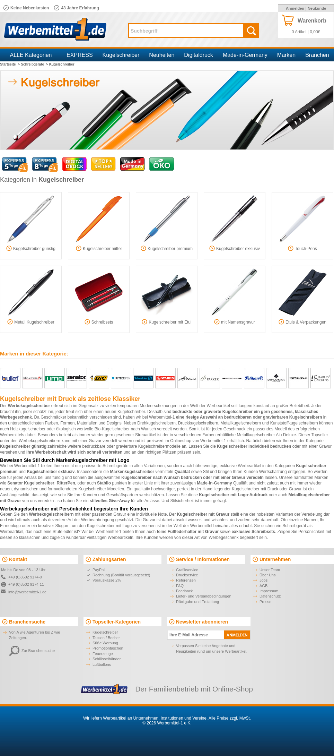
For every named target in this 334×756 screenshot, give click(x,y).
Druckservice (187, 575)
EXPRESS (80, 55)
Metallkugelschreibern (240, 423)
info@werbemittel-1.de (27, 592)
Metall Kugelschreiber (30, 322)
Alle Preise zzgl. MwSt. (230, 718)
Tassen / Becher (106, 638)
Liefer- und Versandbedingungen (203, 596)
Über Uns (267, 575)
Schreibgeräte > (34, 64)
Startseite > (10, 64)
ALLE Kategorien (31, 55)
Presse (265, 602)
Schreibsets (99, 322)
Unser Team (270, 570)
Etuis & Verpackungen (302, 322)
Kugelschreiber (121, 55)
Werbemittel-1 (162, 417)
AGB (263, 586)
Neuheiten (161, 55)
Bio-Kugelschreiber (112, 429)
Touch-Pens (302, 248)
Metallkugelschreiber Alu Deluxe (266, 434)
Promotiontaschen (108, 648)
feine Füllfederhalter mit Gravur (188, 531)
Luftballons (102, 664)
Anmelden (295, 8)
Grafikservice (187, 570)
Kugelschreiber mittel (99, 248)
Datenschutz (270, 596)
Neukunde (317, 8)
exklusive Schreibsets (253, 531)
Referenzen (186, 580)
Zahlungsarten (109, 559)
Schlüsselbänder (107, 659)
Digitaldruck (198, 55)
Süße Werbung (105, 643)
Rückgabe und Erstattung (197, 602)
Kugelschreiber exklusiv (234, 248)
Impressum (269, 591)
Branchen (317, 55)
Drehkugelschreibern (156, 423)
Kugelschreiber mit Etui (166, 322)
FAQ (180, 586)
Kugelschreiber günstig (30, 248)
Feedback (184, 591)
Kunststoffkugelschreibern (294, 423)
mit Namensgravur (234, 322)
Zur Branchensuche (32, 650)
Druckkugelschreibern (198, 423)
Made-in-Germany (245, 55)
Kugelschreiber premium (167, 248)
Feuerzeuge (103, 654)
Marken (286, 55)
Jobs (263, 580)
